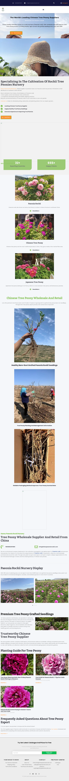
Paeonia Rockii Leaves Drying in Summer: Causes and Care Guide (16, 710)
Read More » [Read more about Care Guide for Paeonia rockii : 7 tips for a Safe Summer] (39, 682)
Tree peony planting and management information (34, 425)
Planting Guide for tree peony (21, 650)
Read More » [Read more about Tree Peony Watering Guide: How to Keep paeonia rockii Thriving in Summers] (4, 682)
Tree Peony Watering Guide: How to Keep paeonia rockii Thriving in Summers (16, 678)
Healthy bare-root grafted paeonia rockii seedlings (34, 365)
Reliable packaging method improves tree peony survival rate (34, 485)
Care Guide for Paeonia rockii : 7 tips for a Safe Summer (50, 678)
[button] (54, 3)
